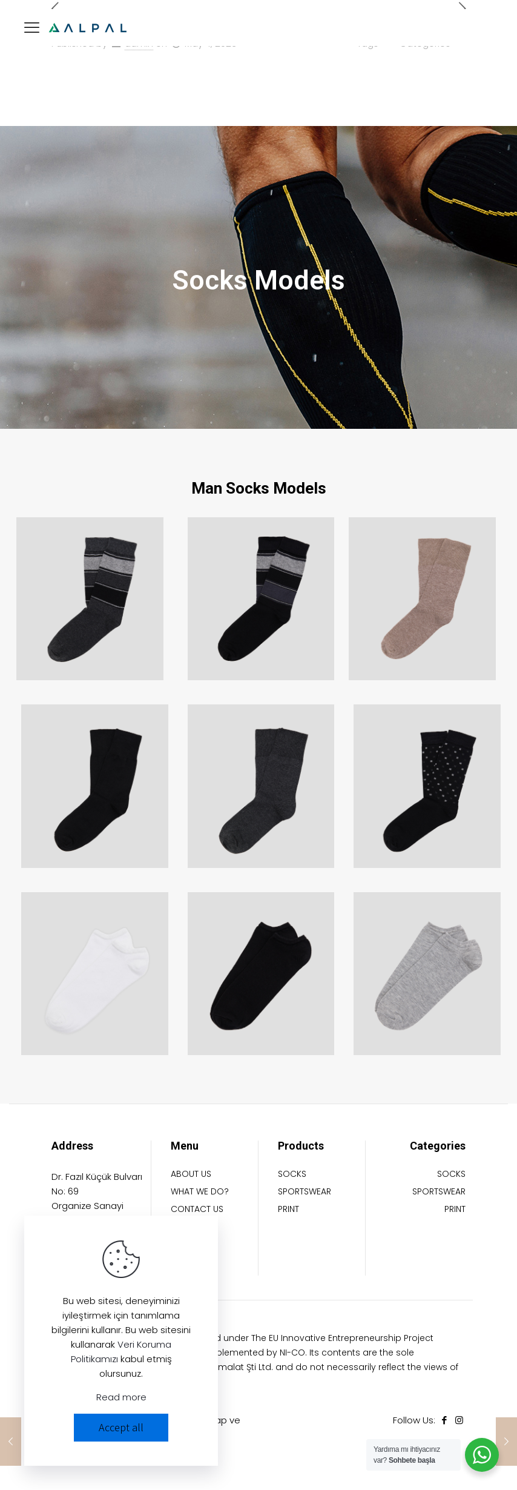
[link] (89, 598)
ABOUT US (191, 1175)
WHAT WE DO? (200, 1192)
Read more (121, 1397)
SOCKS (292, 1175)
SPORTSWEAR (304, 1192)
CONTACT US (197, 1210)
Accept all (121, 1427)
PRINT (288, 1210)
